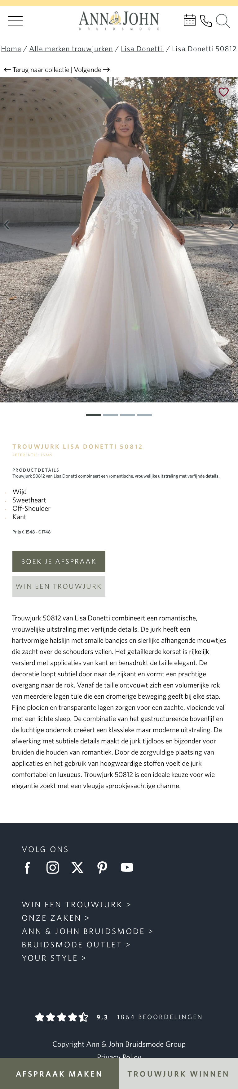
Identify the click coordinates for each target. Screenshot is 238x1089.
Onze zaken (52, 917)
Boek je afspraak (59, 561)
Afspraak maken (59, 1073)
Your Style (50, 957)
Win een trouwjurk (58, 586)
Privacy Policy (119, 1057)
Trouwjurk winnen (178, 1073)
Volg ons (45, 849)
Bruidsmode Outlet (72, 944)
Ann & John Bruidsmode (83, 931)
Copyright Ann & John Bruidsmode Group (119, 1044)
